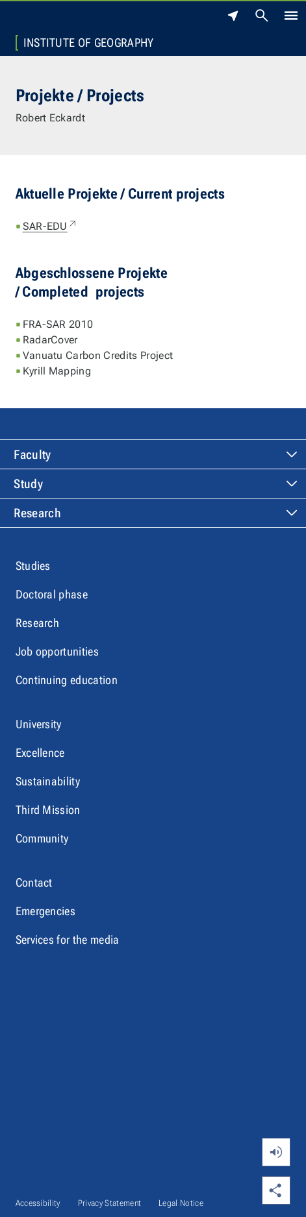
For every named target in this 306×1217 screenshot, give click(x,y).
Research (37, 513)
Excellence (40, 752)
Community (42, 838)
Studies (33, 565)
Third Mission (48, 810)
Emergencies (46, 911)
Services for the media (68, 939)
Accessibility (38, 1203)
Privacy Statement (109, 1203)
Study (28, 483)
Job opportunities (57, 651)
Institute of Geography (88, 42)
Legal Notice (181, 1203)
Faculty (32, 454)
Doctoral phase (52, 594)
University (39, 724)
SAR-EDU (50, 226)
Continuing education (67, 680)
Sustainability (48, 781)
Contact (34, 882)
